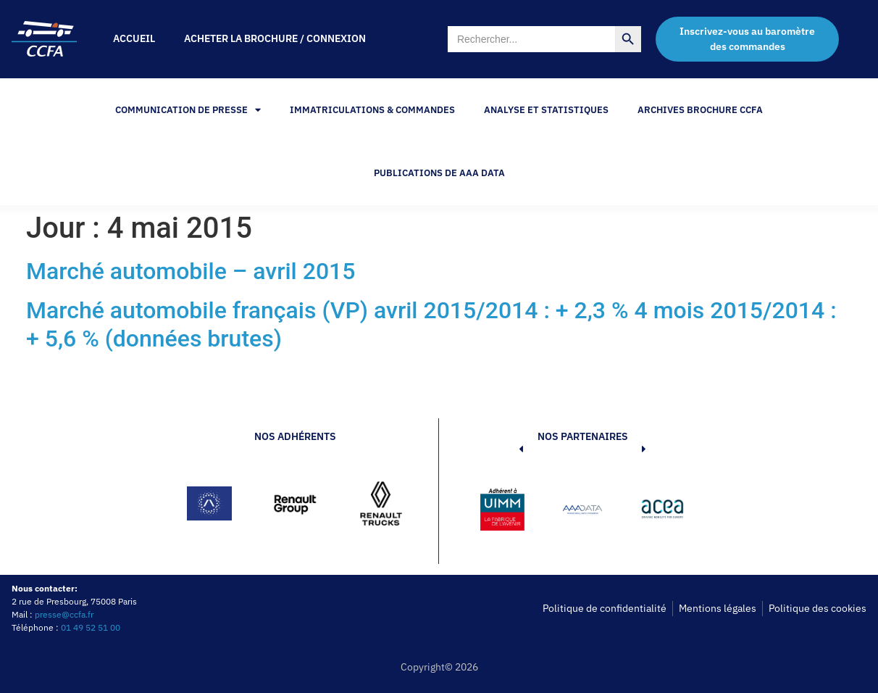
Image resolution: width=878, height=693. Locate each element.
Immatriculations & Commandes (372, 110)
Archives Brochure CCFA (700, 110)
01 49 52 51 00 (90, 627)
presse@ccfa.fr (64, 614)
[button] (499, 512)
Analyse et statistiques (546, 110)
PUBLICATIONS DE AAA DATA (439, 173)
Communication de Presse (188, 110)
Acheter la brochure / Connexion (275, 38)
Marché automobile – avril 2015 (190, 271)
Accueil (134, 38)
